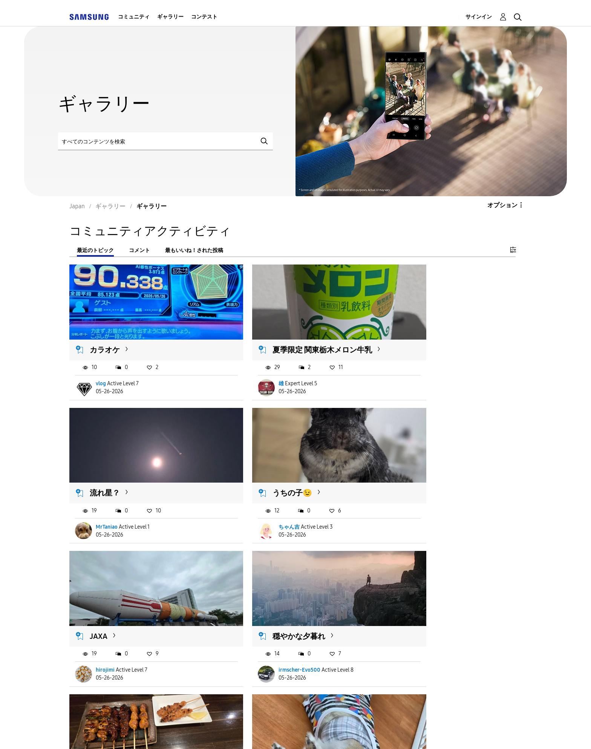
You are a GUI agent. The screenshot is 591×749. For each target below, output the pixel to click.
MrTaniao (415, 371)
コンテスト (204, 17)
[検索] (165, 141)
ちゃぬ (104, 642)
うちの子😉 (110, 467)
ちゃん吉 (106, 501)
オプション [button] (502, 205)
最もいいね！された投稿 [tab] (194, 250)
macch (257, 642)
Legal (353, 734)
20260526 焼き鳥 (118, 598)
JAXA (253, 467)
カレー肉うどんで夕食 (435, 598)
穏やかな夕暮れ (424, 467)
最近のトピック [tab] (95, 250)
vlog (101, 371)
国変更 (400, 733)
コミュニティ (134, 17)
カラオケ (105, 337)
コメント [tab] (139, 250)
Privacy (295, 734)
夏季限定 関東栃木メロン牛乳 (293, 337)
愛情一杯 (414, 642)
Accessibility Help (115, 734)
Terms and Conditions (213, 734)
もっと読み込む (99, 688)
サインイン (478, 17)
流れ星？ (413, 337)
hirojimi (259, 501)
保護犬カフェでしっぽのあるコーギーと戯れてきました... (293, 603)
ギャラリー (170, 17)
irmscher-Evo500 (425, 501)
